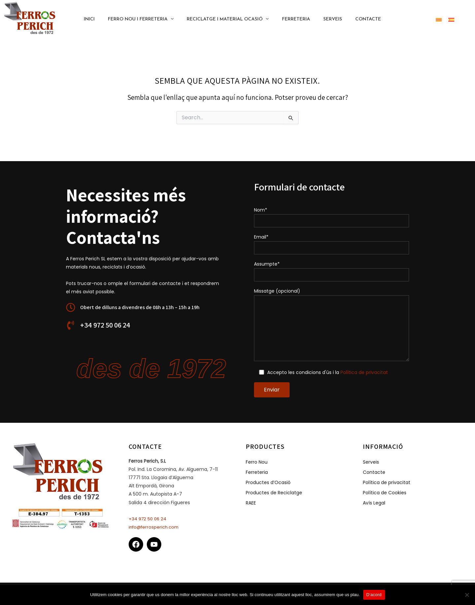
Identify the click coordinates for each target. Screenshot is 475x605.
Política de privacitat (365, 372)
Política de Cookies (384, 492)
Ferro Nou (257, 462)
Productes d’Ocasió (268, 482)
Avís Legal (374, 502)
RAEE (251, 502)
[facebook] (137, 544)
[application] (176, 19)
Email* (331, 244)
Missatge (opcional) (331, 325)
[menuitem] (438, 19)
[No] (466, 594)
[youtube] (155, 544)
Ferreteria (257, 472)
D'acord (374, 594)
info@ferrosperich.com (155, 527)
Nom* (331, 217)
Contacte (374, 472)
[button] (420, 19)
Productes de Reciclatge (274, 492)
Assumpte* (331, 271)
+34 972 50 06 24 (149, 518)
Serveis (371, 462)
